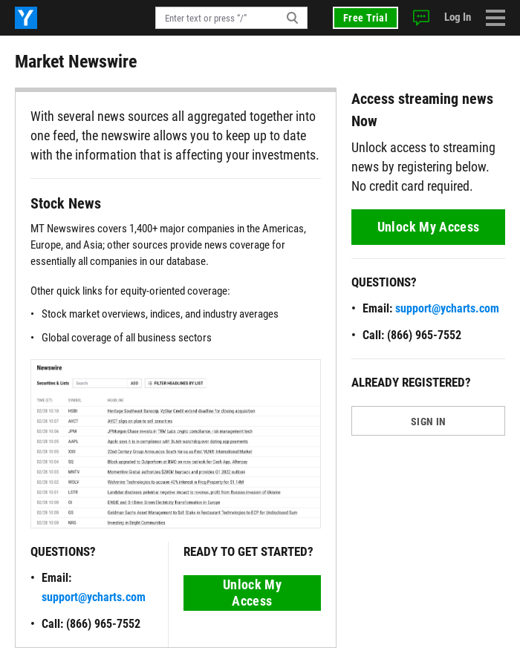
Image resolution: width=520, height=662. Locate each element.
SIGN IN (428, 421)
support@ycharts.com (94, 597)
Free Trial (365, 18)
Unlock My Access (252, 593)
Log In (457, 17)
